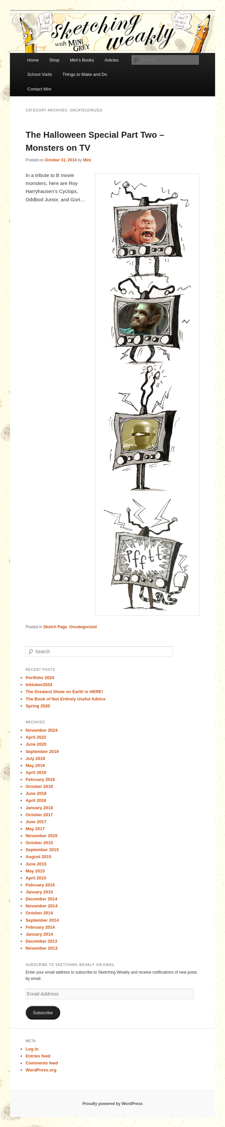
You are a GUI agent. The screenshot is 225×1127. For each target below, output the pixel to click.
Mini (87, 160)
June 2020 (36, 744)
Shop (54, 60)
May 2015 (35, 870)
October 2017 (39, 814)
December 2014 (41, 898)
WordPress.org (41, 1069)
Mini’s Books (82, 60)
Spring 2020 (38, 705)
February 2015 (40, 884)
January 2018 (39, 807)
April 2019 (36, 772)
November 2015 (41, 835)
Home (33, 60)
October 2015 (39, 842)
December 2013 (41, 941)
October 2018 (39, 786)
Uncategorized (83, 627)
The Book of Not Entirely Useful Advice (66, 698)
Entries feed (38, 1055)
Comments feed (42, 1062)
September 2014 (42, 920)
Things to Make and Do (84, 74)
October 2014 (39, 912)
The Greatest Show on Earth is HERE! (64, 691)
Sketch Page (55, 627)
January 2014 (39, 934)
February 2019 (40, 779)
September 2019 (42, 751)
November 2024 (41, 730)
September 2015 (42, 849)
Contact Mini (39, 89)
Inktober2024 (39, 684)
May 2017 (35, 828)
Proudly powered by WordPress (112, 1103)
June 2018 (36, 793)
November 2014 (41, 905)
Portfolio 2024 (40, 677)
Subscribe (43, 1012)
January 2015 (39, 891)
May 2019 (35, 765)
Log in (32, 1048)
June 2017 (36, 821)
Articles (111, 60)
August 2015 (38, 856)
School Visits (39, 74)
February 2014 (40, 927)
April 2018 (36, 800)
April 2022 (36, 737)
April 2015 (36, 877)
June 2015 (36, 863)
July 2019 (35, 758)
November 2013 (41, 948)
